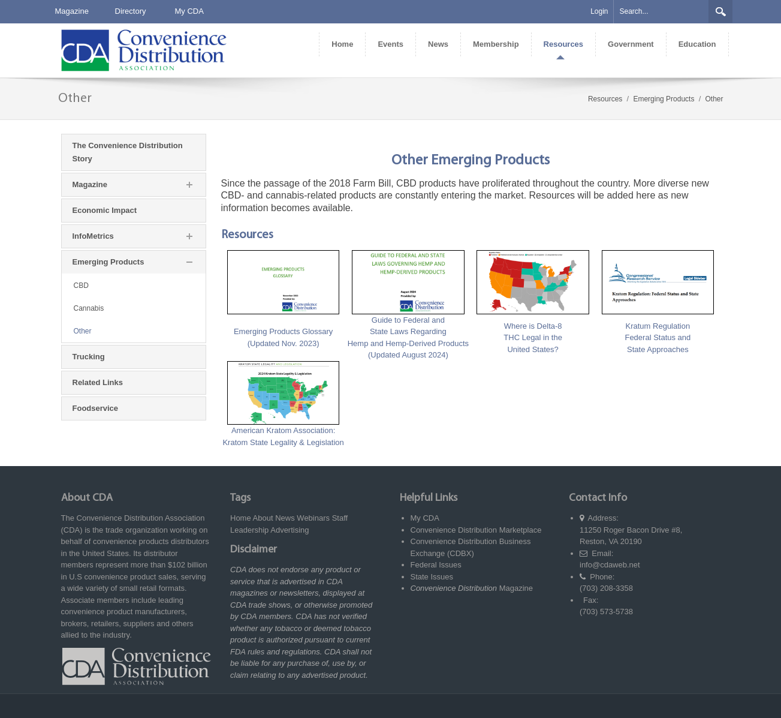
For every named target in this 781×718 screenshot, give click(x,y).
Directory (130, 11)
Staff (340, 517)
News (285, 517)
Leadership (249, 529)
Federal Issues (436, 564)
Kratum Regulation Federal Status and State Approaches (657, 338)
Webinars (313, 517)
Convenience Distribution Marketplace (476, 529)
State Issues (432, 576)
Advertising (289, 529)
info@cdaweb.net (610, 564)
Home (240, 517)
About (263, 517)
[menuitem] (342, 44)
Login (599, 11)
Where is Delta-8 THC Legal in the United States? (532, 338)
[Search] (661, 11)
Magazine (72, 11)
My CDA (189, 11)
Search (720, 11)
